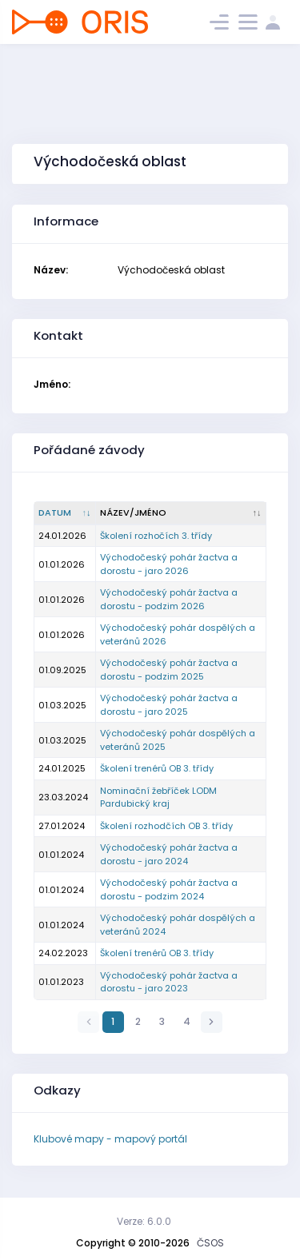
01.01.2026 (61, 564)
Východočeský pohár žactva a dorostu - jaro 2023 (169, 982)
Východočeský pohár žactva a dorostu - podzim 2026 (169, 599)
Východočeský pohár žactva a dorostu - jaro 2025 (169, 705)
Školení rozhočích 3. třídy (156, 535)
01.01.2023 (61, 981)
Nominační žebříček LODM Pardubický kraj (158, 797)
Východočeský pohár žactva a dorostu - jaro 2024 (169, 854)
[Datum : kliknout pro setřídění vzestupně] (65, 513)
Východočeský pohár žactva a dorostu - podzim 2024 (169, 889)
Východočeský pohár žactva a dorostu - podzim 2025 (169, 669)
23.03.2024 (63, 797)
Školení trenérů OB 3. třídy (157, 768)
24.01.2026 (62, 535)
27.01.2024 (61, 825)
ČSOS (210, 1243)
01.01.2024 (61, 854)
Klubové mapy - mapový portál (110, 1139)
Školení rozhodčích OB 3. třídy (166, 825)
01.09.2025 (62, 670)
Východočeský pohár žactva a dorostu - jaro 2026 (169, 564)
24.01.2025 (62, 768)
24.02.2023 (63, 953)
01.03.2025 (62, 705)
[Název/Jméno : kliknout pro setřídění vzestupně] (181, 513)
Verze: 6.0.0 (144, 1221)
